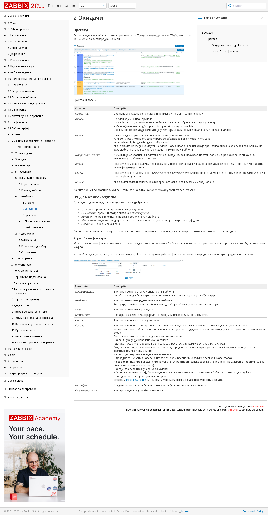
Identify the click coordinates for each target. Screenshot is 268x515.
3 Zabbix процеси (18, 29)
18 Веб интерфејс (19, 128)
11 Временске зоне (24, 330)
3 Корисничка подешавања (29, 277)
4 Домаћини (26, 233)
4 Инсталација (17, 35)
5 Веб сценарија (33, 227)
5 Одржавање (27, 239)
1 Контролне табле (27, 146)
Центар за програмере (22, 389)
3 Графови (29, 215)
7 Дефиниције (16, 54)
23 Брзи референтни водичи (25, 373)
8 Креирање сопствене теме (30, 311)
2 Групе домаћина (30, 190)
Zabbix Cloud (15, 380)
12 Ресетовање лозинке (27, 336)
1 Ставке (28, 202)
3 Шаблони (26, 196)
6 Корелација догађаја (33, 246)
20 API (12, 355)
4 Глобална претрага (25, 283)
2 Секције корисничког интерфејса (33, 140)
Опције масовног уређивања (230, 45)
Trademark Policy (253, 511)
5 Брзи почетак (17, 41)
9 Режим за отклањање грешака (32, 317)
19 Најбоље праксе (20, 348)
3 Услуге (20, 159)
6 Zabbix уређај (17, 47)
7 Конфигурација (18, 60)
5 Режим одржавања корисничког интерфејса (33, 291)
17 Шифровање (18, 122)
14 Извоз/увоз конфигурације (26, 103)
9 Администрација (26, 270)
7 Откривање (27, 252)
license (185, 511)
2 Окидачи (30, 208)
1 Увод (12, 23)
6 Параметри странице (26, 299)
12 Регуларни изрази (21, 91)
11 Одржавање (17, 85)
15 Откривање (17, 109)
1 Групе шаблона (29, 184)
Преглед (212, 39)
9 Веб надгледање (19, 72)
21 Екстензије (16, 361)
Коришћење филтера (225, 51)
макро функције (136, 379)
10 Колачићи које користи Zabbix (32, 324)
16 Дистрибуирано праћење (25, 116)
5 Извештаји (23, 171)
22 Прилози (15, 367)
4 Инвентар (22, 165)
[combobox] (246, 6)
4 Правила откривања (37, 221)
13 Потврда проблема (22, 97)
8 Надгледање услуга (21, 66)
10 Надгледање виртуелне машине (30, 78)
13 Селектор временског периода (33, 342)
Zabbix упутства (18, 397)
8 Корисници (23, 264)
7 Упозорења (23, 258)
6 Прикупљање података (31, 177)
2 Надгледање (24, 153)
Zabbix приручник (18, 15)
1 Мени (16, 134)
